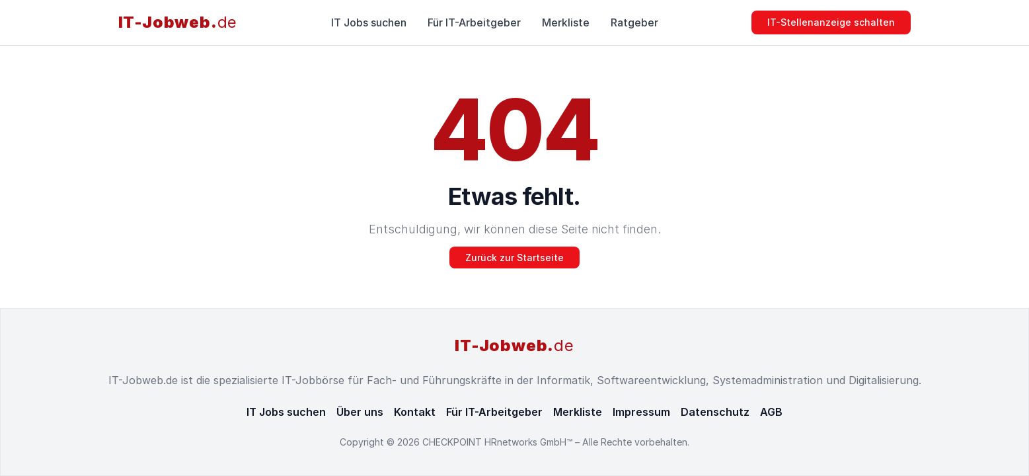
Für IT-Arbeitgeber (474, 22)
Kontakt (415, 411)
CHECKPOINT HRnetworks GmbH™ (498, 442)
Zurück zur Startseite (514, 257)
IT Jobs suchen (368, 22)
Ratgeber (634, 22)
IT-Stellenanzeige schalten (831, 22)
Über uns (359, 411)
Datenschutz (715, 411)
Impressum (641, 411)
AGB (771, 411)
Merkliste (566, 22)
